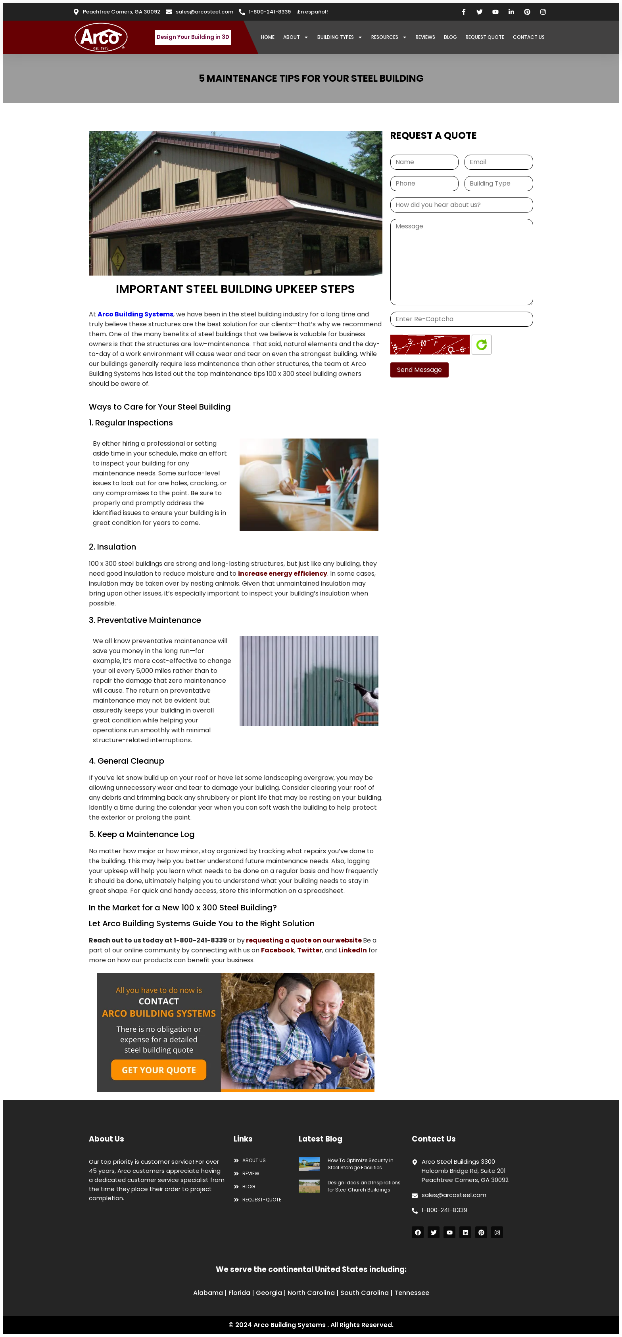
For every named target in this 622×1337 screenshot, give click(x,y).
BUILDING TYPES (340, 37)
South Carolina (364, 1292)
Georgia (269, 1292)
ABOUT (296, 37)
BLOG (450, 37)
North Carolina (311, 1292)
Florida (239, 1292)
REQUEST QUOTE (485, 37)
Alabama (208, 1292)
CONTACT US (529, 37)
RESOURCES (389, 37)
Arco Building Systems (135, 314)
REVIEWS (425, 37)
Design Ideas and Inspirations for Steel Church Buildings (364, 1186)
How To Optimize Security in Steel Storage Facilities (361, 1164)
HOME (268, 37)
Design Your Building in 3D (193, 37)
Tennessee (411, 1292)
